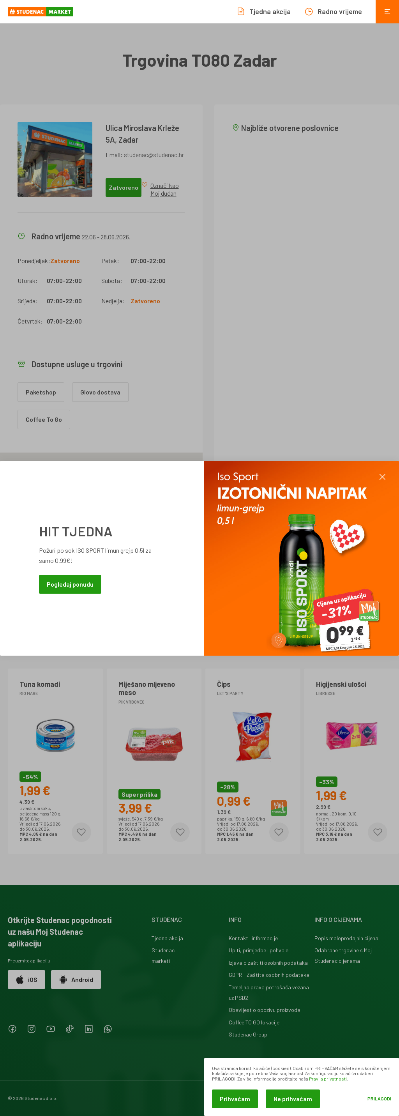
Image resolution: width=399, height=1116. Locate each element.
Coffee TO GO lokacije (254, 1022)
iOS (26, 979)
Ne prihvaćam (293, 1098)
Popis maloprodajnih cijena (346, 938)
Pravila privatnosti (328, 1078)
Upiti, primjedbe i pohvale (258, 950)
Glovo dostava (100, 392)
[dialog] (301, 1087)
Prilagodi (379, 1098)
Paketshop (41, 392)
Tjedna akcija (167, 938)
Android (76, 979)
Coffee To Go (44, 419)
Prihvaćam (235, 1098)
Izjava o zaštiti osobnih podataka (268, 962)
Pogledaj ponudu (70, 584)
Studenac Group (248, 1034)
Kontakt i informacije (253, 938)
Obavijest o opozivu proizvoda (264, 1009)
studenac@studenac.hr (154, 154)
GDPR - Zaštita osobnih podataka (269, 974)
